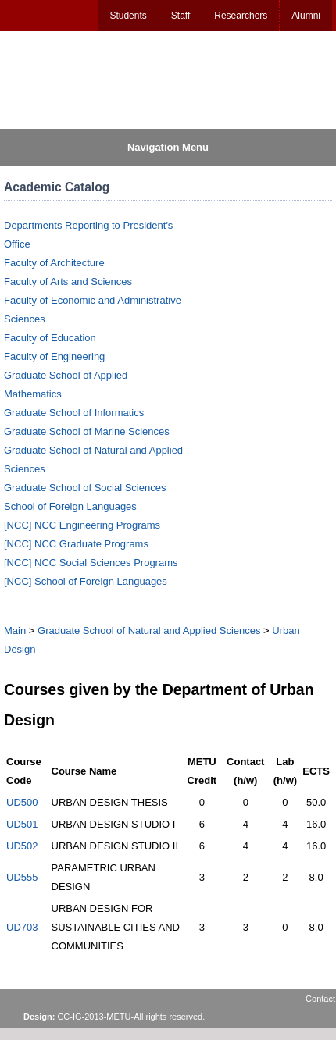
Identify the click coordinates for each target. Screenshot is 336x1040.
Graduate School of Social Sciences (85, 487)
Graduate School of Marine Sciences (87, 431)
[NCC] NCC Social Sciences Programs (91, 562)
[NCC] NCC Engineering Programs (82, 525)
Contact (320, 999)
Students (127, 15)
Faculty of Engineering (54, 356)
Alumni (305, 15)
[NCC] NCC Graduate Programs (76, 544)
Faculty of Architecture (54, 263)
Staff (180, 15)
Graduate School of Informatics (74, 412)
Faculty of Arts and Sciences (68, 281)
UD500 (22, 802)
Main (15, 630)
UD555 (22, 877)
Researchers (240, 15)
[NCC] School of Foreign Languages (85, 581)
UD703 (22, 927)
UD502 (22, 846)
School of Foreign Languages (70, 506)
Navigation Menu (168, 147)
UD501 (22, 824)
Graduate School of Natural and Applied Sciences (149, 630)
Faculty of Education (50, 338)
